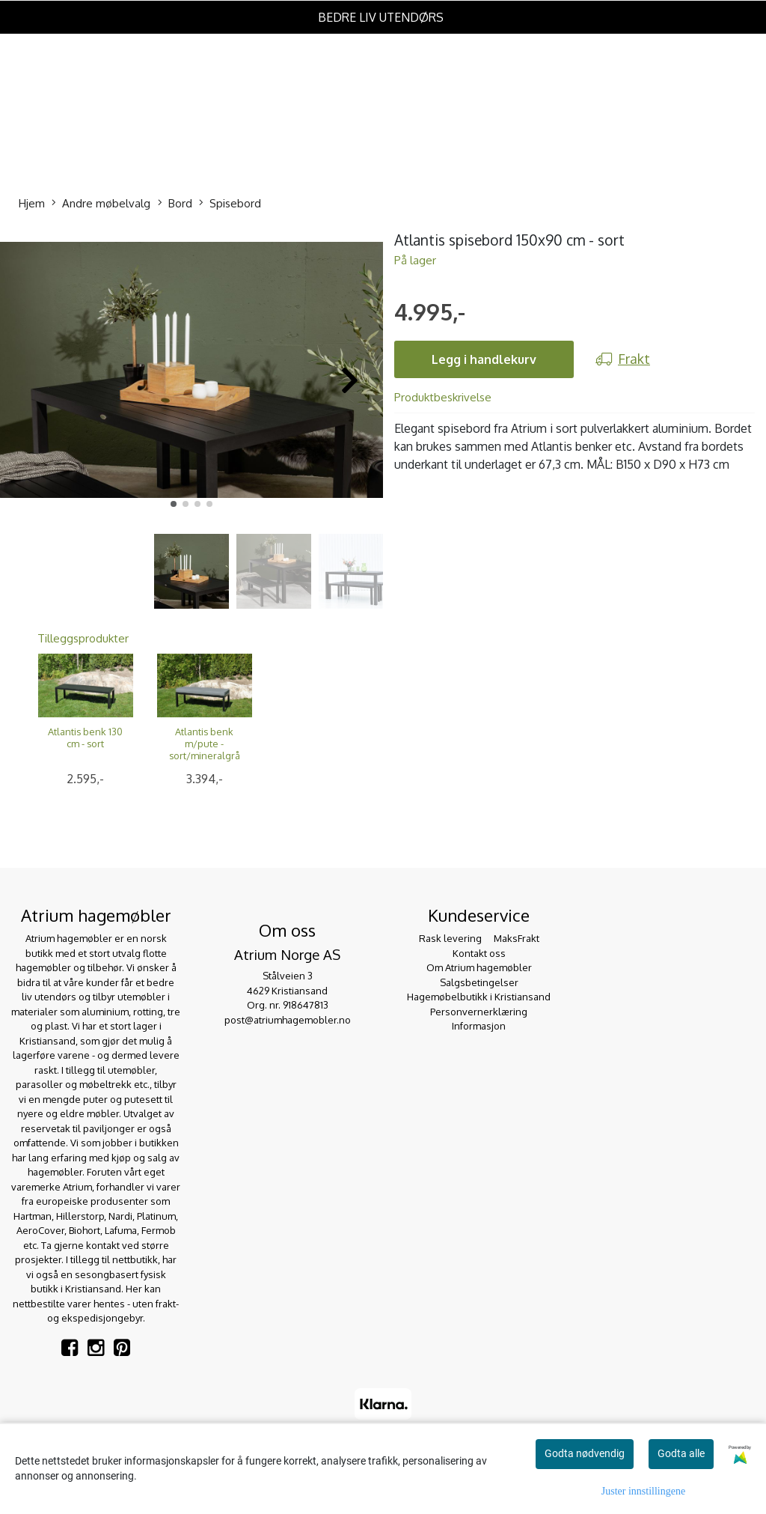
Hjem (32, 203)
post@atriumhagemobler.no (287, 1020)
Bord (175, 204)
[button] (174, 504)
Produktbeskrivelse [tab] (442, 397)
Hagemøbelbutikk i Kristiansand (479, 997)
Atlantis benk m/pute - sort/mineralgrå (204, 743)
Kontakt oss (479, 953)
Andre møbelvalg (101, 204)
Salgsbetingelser (479, 982)
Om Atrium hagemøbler (479, 967)
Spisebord (230, 204)
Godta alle (681, 1453)
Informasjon (479, 1026)
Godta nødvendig (585, 1453)
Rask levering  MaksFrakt (479, 938)
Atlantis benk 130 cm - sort (85, 738)
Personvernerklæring (478, 1012)
